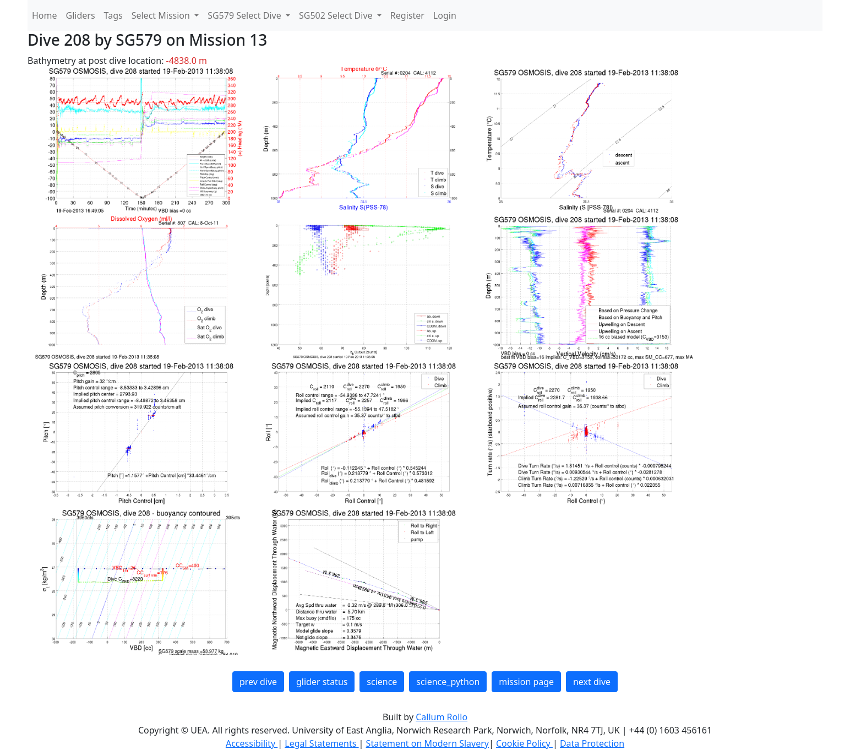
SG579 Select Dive (246, 15)
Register (407, 15)
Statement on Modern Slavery (427, 743)
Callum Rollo (441, 717)
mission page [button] (526, 682)
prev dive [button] (258, 682)
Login (444, 15)
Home (44, 15)
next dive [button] (592, 682)
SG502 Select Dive (337, 15)
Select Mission (162, 15)
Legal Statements (321, 743)
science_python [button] (448, 682)
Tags (113, 15)
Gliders (80, 15)
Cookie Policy (524, 743)
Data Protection (592, 743)
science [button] (382, 682)
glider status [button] (321, 682)
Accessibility (251, 743)
